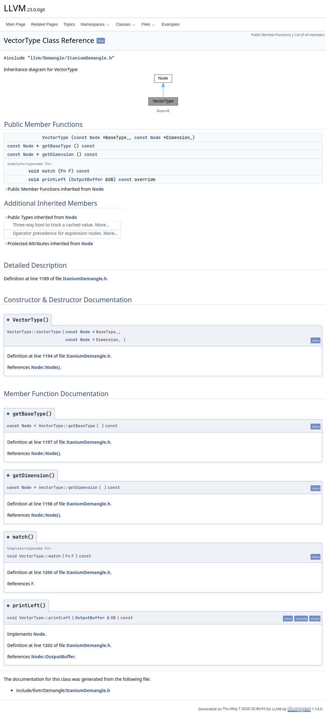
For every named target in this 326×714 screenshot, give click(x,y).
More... (102, 225)
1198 (47, 504)
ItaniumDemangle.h (85, 279)
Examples (170, 24)
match (48, 171)
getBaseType (56, 146)
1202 (47, 645)
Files (148, 24)
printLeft (54, 179)
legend (163, 111)
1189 (44, 279)
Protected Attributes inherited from (48, 243)
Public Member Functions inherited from (54, 189)
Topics (69, 24)
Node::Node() (45, 367)
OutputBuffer (87, 179)
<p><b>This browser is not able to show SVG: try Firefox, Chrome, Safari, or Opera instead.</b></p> (163, 90)
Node (94, 137)
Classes (125, 24)
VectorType (55, 137)
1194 (47, 356)
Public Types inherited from (40, 217)
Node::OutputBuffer (53, 657)
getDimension (58, 154)
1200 (47, 572)
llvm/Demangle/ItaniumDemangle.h (71, 58)
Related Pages (44, 24)
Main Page (15, 24)
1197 (47, 442)
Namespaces (95, 24)
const (80, 137)
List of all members (309, 35)
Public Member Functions (271, 35)
